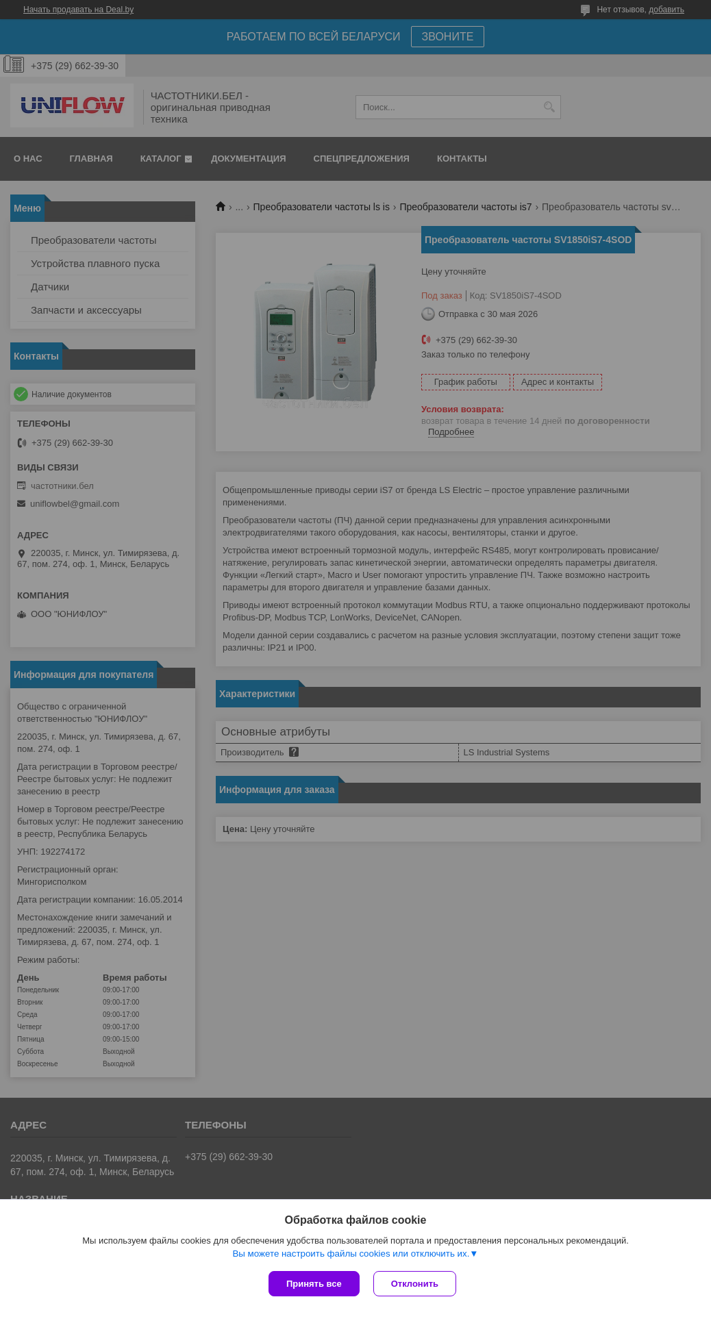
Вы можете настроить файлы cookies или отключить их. (350, 1253)
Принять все (314, 1284)
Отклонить (414, 1284)
